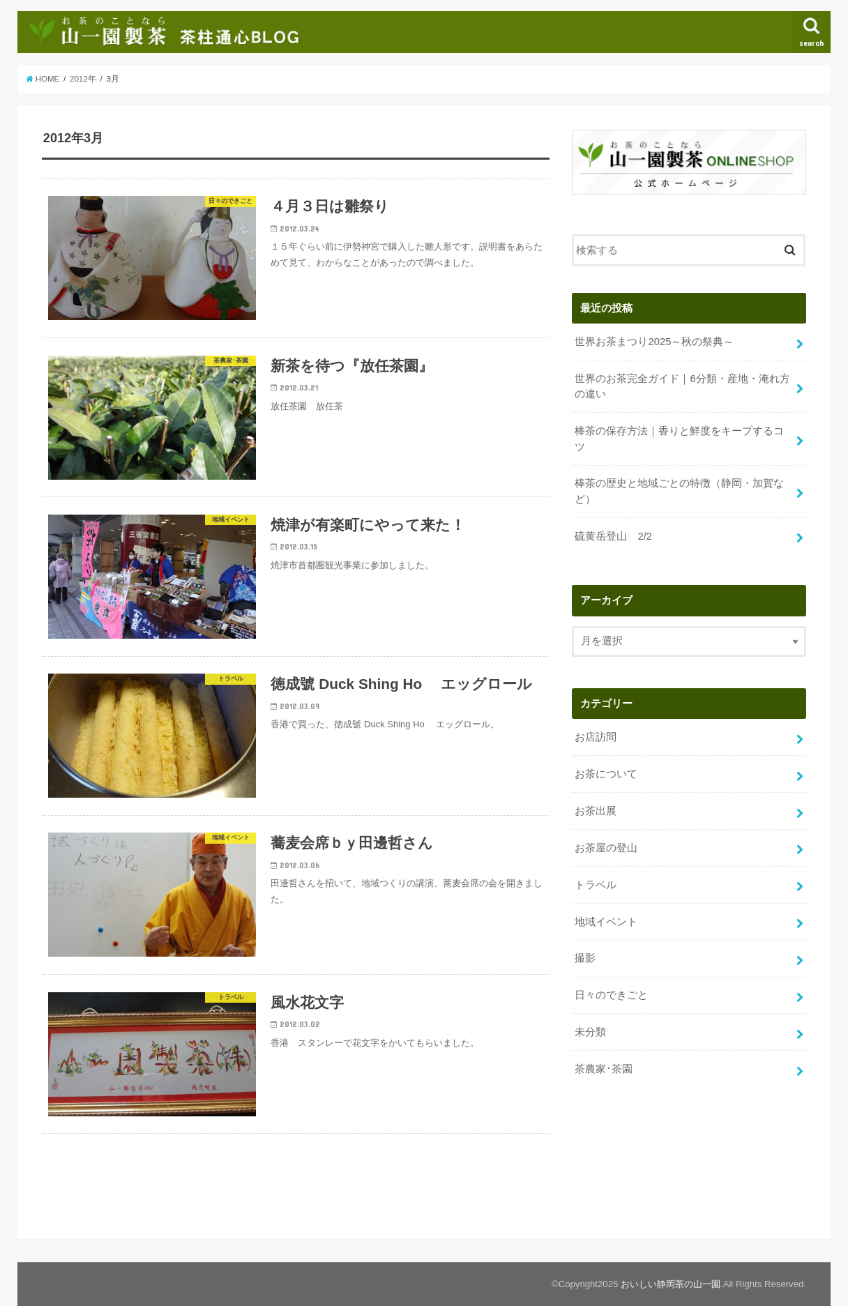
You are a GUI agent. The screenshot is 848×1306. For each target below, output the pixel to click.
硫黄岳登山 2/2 (613, 535)
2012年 (83, 79)
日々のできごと (611, 995)
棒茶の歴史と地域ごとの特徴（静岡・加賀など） (679, 491)
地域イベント (606, 921)
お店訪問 (595, 737)
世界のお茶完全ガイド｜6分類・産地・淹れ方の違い (682, 386)
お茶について (606, 774)
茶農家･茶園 (604, 1069)
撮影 (585, 958)
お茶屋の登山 (606, 847)
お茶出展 (595, 811)
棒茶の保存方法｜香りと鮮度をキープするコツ (679, 438)
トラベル (595, 884)
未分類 (590, 1032)
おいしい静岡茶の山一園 (670, 1284)
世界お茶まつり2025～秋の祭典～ (654, 341)
